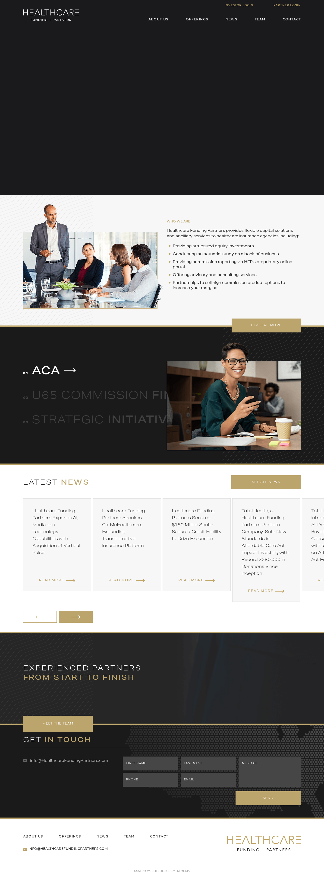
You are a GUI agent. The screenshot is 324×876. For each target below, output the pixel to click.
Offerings (197, 20)
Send (269, 798)
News (231, 20)
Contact (292, 20)
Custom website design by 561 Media (162, 871)
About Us (158, 20)
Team (260, 20)
